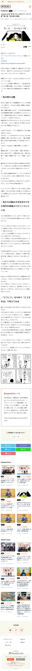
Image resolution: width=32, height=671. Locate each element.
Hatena (8, 449)
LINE (23, 449)
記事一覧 (6, 19)
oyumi (29, 46)
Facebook (23, 445)
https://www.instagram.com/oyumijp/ (13, 63)
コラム (11, 19)
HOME (2, 19)
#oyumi (3, 47)
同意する (10, 659)
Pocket (8, 453)
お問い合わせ (8, 645)
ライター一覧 (8, 642)
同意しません (20, 659)
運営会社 (22, 642)
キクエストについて (8, 639)
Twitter (8, 445)
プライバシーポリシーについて (16, 665)
